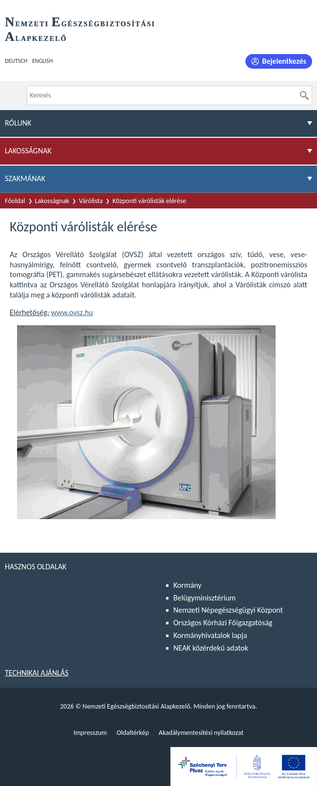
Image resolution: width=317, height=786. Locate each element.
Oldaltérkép (132, 733)
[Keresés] (304, 95)
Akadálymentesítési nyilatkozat (201, 733)
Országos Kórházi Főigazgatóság (222, 622)
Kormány (187, 585)
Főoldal (15, 201)
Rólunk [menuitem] (18, 123)
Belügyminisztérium (204, 597)
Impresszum (90, 733)
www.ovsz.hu (72, 312)
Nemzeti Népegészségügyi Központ (228, 610)
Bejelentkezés (284, 61)
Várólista (91, 201)
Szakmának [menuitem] (25, 178)
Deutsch (16, 60)
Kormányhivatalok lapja (210, 635)
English (42, 60)
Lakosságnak (52, 201)
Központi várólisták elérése (149, 201)
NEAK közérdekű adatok (210, 648)
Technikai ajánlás (37, 672)
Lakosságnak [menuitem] (28, 150)
